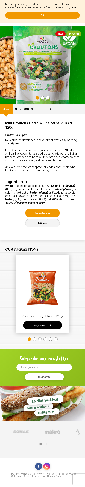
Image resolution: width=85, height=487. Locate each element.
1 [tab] (37, 98)
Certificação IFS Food (21, 476)
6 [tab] (56, 339)
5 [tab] (50, 339)
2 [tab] (42, 98)
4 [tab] (45, 339)
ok (42, 15)
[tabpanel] (42, 65)
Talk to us (42, 223)
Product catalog (39, 476)
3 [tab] (48, 98)
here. (73, 7)
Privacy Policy (54, 476)
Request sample (43, 213)
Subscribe (44, 377)
